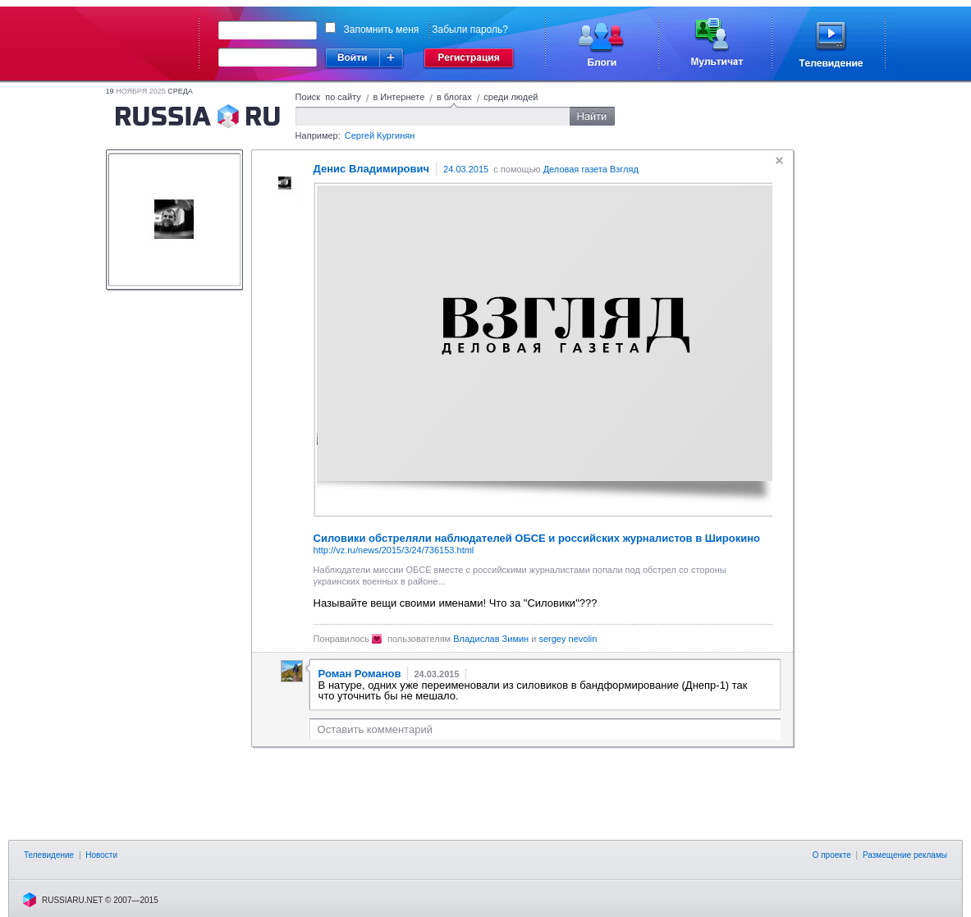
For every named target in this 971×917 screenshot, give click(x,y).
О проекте (832, 855)
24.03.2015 (465, 169)
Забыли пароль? (470, 29)
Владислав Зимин (491, 639)
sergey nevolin (567, 639)
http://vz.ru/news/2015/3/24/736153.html (394, 550)
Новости (101, 855)
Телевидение (49, 855)
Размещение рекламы (905, 855)
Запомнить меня (381, 29)
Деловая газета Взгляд (591, 169)
